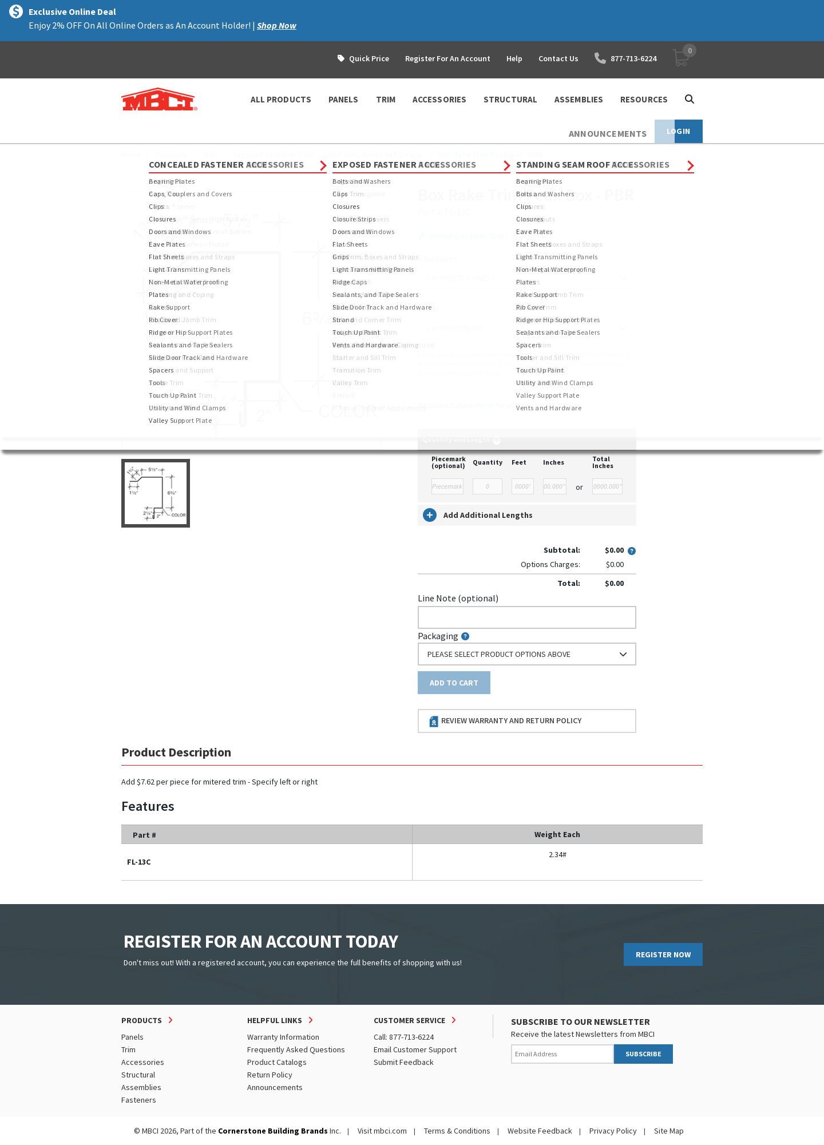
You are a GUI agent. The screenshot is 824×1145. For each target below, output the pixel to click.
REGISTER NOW (663, 954)
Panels (132, 1037)
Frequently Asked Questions (296, 1049)
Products (171, 154)
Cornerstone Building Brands (273, 1131)
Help (514, 58)
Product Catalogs (277, 1062)
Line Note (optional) (458, 598)
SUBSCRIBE (643, 1053)
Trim (210, 154)
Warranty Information (283, 1037)
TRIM (385, 99)
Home (131, 154)
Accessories (142, 1062)
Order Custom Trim (463, 236)
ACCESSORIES (439, 99)
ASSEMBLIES (578, 99)
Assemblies (141, 1087)
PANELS (343, 99)
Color (428, 308)
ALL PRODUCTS (281, 99)
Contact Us (558, 58)
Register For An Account (447, 58)
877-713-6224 (625, 58)
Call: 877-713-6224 (404, 1037)
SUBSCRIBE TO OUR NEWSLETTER (580, 1021)
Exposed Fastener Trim (273, 154)
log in (484, 405)
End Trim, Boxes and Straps (375, 154)
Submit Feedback (404, 1062)
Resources (644, 99)
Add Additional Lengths (478, 515)
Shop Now (276, 25)
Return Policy (269, 1074)
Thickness (437, 258)
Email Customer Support (415, 1049)
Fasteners (138, 1100)
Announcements (275, 1087)
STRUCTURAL (510, 99)
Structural (138, 1074)
